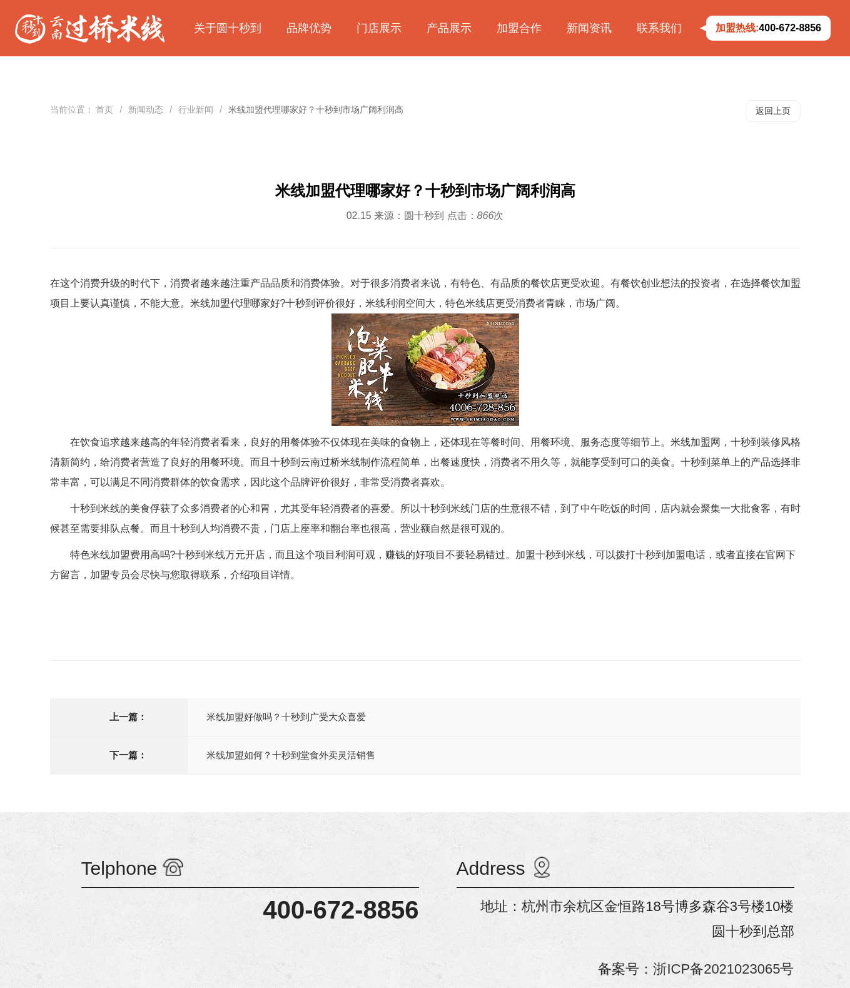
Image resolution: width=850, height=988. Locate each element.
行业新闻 (195, 109)
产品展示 (449, 28)
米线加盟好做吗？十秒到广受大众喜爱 (286, 716)
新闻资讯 (589, 28)
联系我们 (659, 28)
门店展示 (379, 28)
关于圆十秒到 (227, 28)
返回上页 (773, 111)
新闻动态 (145, 109)
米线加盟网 (695, 442)
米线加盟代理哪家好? (238, 303)
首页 (104, 109)
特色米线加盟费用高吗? (123, 554)
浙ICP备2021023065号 (723, 969)
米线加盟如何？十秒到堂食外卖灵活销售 (290, 755)
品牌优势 (308, 28)
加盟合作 (519, 28)
